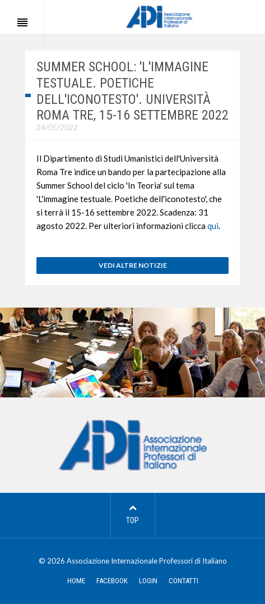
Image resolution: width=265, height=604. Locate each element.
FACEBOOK (112, 580)
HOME (76, 580)
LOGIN (148, 580)
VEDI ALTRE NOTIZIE (133, 265)
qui (212, 226)
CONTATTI (183, 580)
